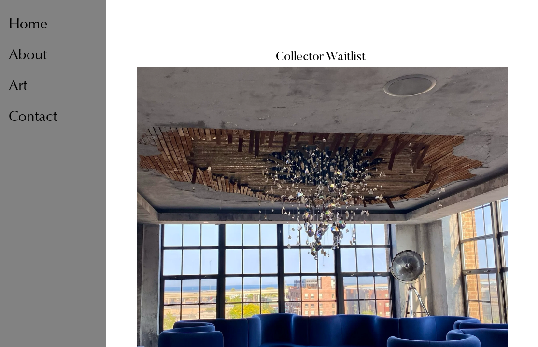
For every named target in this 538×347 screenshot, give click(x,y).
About (28, 56)
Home (28, 25)
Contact (33, 117)
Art (18, 87)
